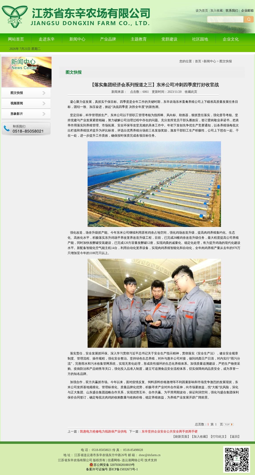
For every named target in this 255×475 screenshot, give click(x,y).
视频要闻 (16, 103)
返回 (235, 436)
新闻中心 (77, 39)
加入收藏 (216, 10)
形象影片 (16, 113)
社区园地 (200, 39)
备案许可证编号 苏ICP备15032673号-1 (112, 469)
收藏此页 (191, 91)
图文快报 (16, 93)
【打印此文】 (218, 436)
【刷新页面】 (181, 436)
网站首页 (16, 39)
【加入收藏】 (200, 436)
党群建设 (169, 39)
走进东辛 (47, 39)
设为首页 (202, 10)
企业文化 (231, 39)
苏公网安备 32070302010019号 (112, 465)
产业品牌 (108, 39)
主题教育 (139, 39)
